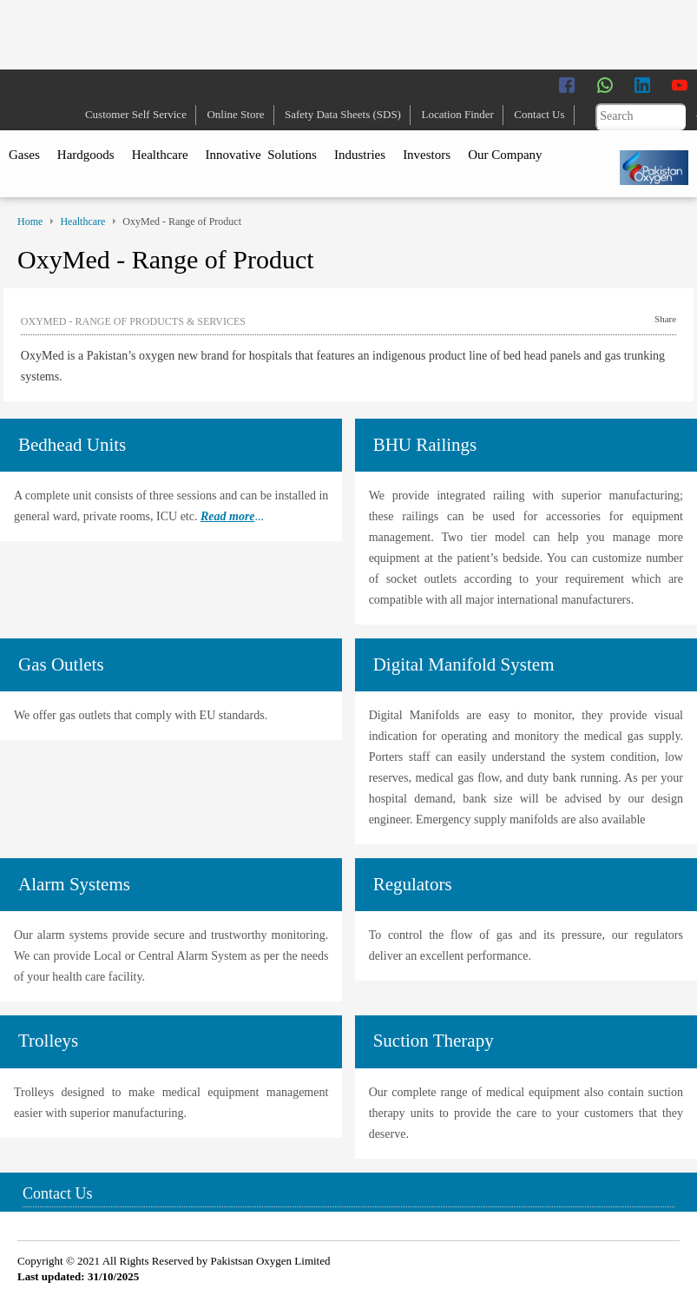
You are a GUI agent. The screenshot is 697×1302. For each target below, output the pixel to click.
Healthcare (160, 155)
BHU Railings (425, 444)
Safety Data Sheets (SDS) (343, 114)
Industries (359, 155)
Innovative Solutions (261, 155)
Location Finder (457, 114)
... (232, 516)
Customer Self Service (136, 114)
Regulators (412, 884)
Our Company (505, 155)
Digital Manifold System (464, 664)
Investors (426, 155)
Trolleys (48, 1040)
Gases (24, 155)
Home (30, 221)
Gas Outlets (61, 664)
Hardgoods (86, 155)
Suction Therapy (433, 1040)
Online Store (235, 114)
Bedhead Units (72, 444)
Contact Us (539, 114)
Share (665, 319)
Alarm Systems (74, 884)
